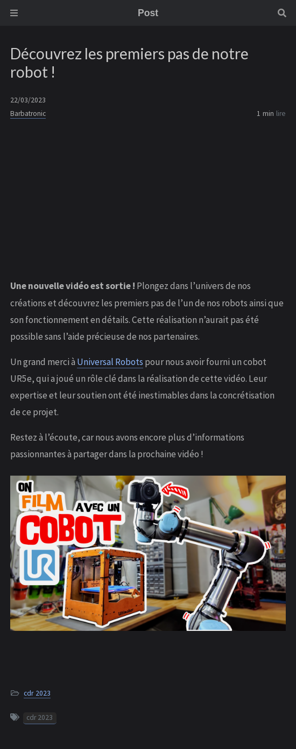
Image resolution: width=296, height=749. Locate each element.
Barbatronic (28, 113)
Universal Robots (110, 362)
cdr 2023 (37, 693)
